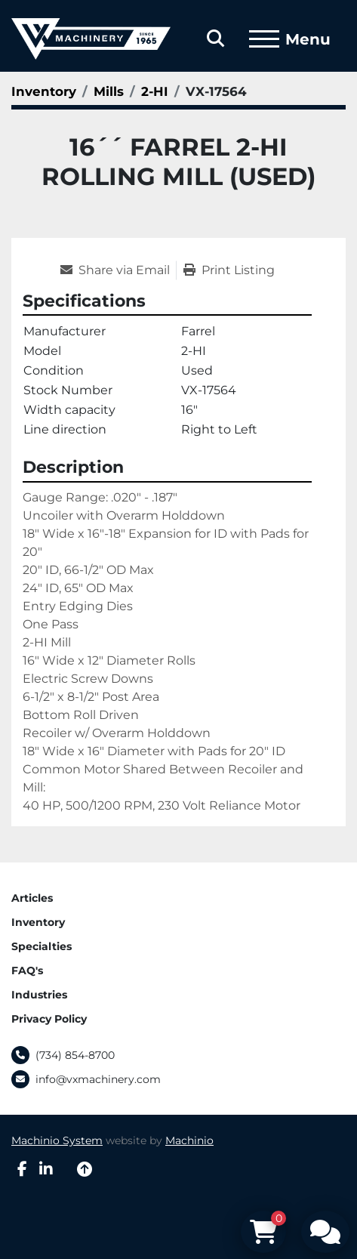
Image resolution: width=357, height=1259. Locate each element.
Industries (39, 994)
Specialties (41, 946)
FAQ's (27, 970)
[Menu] (264, 39)
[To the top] (84, 1169)
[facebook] (22, 1169)
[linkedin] (46, 1169)
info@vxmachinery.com (98, 1079)
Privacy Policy (49, 1019)
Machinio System (57, 1140)
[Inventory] (43, 91)
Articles (32, 898)
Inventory (38, 922)
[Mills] (109, 91)
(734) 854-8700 (75, 1055)
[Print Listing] (229, 270)
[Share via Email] (118, 270)
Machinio (189, 1140)
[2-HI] (154, 91)
